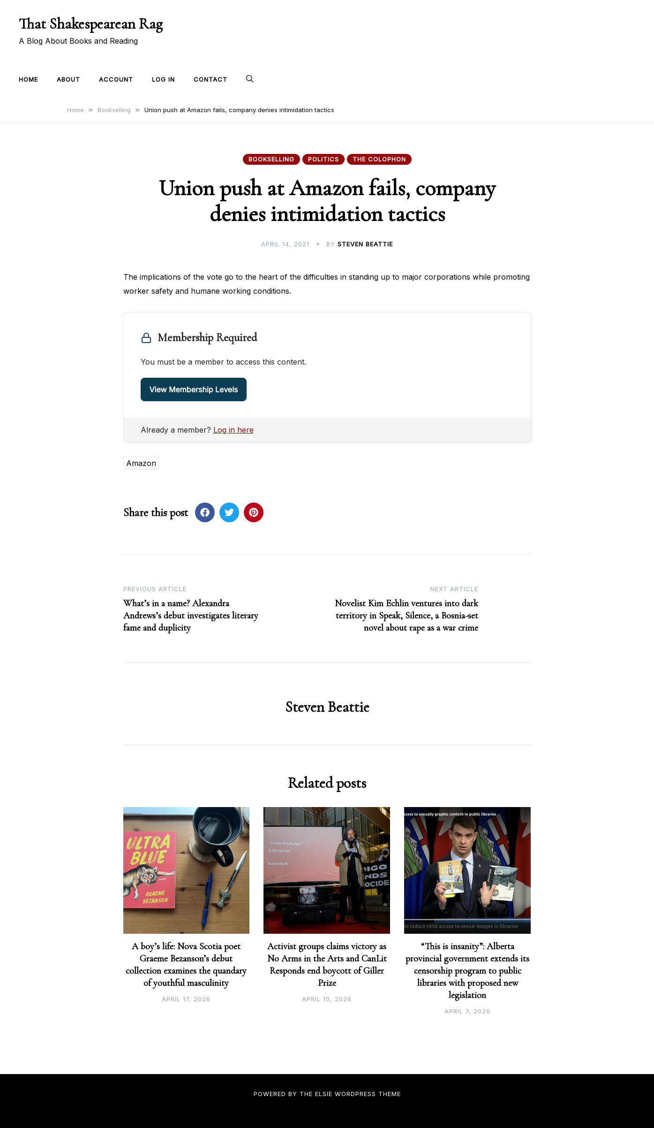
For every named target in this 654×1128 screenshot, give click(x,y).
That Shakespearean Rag (91, 24)
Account (116, 79)
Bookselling (271, 159)
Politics (323, 159)
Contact (210, 79)
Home (28, 79)
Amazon (141, 463)
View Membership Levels (194, 389)
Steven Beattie (365, 244)
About (68, 79)
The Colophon (379, 159)
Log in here (233, 429)
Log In (163, 79)
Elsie (323, 1094)
